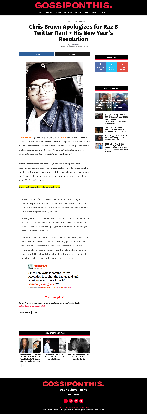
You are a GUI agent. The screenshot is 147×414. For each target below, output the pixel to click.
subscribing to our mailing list (32, 306)
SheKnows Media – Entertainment (93, 410)
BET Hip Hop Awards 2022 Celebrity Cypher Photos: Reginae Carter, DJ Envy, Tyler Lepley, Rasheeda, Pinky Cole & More (116, 147)
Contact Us (74, 408)
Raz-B (35, 312)
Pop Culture (45, 12)
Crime (87, 12)
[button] (125, 13)
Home (60, 408)
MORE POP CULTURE (111, 88)
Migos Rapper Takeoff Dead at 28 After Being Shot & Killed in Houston (116, 138)
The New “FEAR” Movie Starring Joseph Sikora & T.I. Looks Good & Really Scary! (116, 129)
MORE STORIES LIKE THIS (55, 333)
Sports (104, 12)
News (95, 12)
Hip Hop (68, 12)
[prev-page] (20, 365)
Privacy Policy (84, 408)
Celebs (58, 12)
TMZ (34, 199)
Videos (77, 12)
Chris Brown (25, 312)
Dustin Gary (74, 45)
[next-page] (23, 365)
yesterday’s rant (31, 163)
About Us (67, 408)
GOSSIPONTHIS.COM (69, 21)
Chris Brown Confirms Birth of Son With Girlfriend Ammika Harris (79, 357)
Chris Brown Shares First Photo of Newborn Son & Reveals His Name (54, 357)
